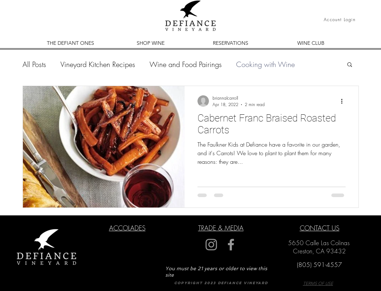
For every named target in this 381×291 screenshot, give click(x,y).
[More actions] (344, 101)
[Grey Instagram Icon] (211, 244)
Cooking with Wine (265, 64)
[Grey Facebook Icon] (231, 244)
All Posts (34, 64)
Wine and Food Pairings (186, 64)
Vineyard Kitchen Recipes (97, 64)
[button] (349, 65)
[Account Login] (340, 19)
